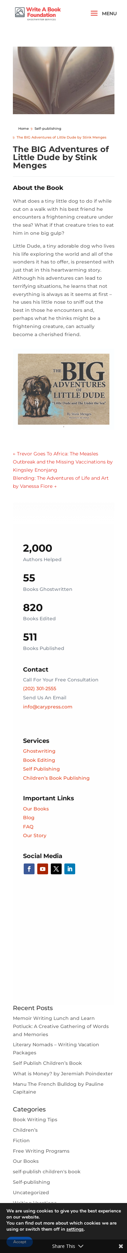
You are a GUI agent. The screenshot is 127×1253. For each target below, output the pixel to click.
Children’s (25, 1130)
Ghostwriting (39, 751)
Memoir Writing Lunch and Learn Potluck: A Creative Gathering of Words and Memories (61, 1026)
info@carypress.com (47, 707)
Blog (29, 818)
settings (75, 1229)
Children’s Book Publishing (56, 778)
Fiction (21, 1140)
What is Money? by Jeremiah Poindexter (63, 1074)
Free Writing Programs (41, 1151)
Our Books (36, 809)
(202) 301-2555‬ (39, 688)
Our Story (34, 835)
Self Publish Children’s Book (47, 1063)
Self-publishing (31, 1182)
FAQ (28, 827)
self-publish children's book (47, 1172)
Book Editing (39, 760)
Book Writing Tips (35, 1120)
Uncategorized (31, 1192)
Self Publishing (41, 769)
